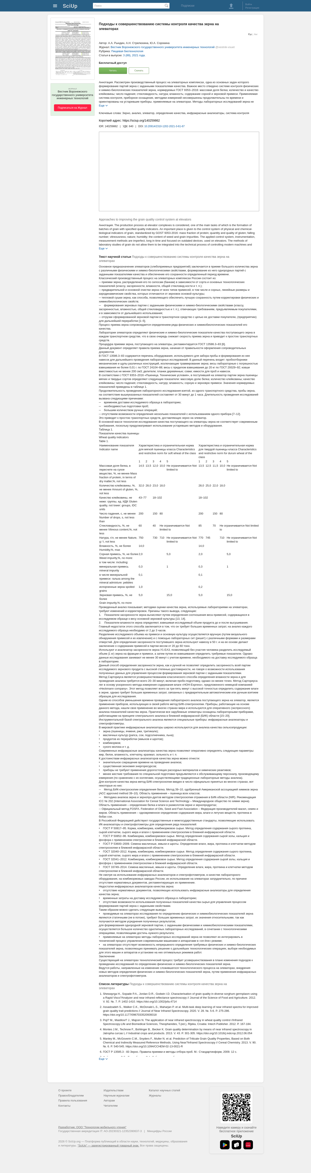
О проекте (64, 1090)
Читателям (111, 1105)
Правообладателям (71, 1095)
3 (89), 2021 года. (134, 55)
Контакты (64, 1105)
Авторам (109, 1100)
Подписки (187, 5)
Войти (248, 4)
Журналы (155, 1095)
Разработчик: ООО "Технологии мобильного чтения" (92, 1127)
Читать (113, 70)
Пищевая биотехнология (127, 51)
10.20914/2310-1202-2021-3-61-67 (164, 126)
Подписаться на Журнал (72, 107)
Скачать (138, 70)
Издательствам (114, 1090)
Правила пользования (72, 1100)
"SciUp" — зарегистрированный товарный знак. (108, 1145)
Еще (102, 105)
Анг (256, 34)
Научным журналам (116, 1095)
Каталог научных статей (164, 1090)
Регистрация (252, 7)
